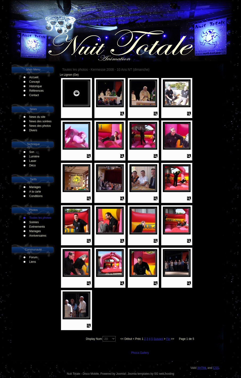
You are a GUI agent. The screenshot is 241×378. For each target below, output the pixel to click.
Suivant (158, 339)
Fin (168, 339)
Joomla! (121, 373)
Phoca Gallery (140, 352)
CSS (216, 368)
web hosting (166, 373)
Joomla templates (139, 373)
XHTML (202, 368)
